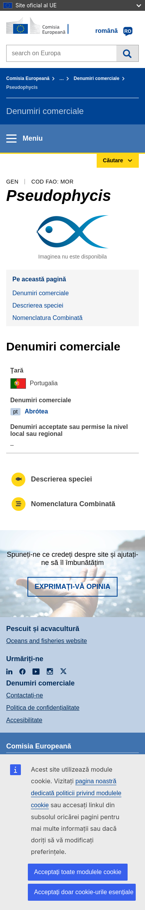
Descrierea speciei (37, 305)
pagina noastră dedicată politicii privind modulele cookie (76, 793)
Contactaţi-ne (24, 695)
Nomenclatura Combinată (47, 318)
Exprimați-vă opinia (72, 586)
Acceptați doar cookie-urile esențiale (83, 892)
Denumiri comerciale (96, 78)
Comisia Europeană (27, 78)
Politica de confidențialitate (42, 707)
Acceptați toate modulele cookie (77, 872)
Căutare (127, 53)
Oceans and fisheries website (46, 641)
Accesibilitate (24, 720)
